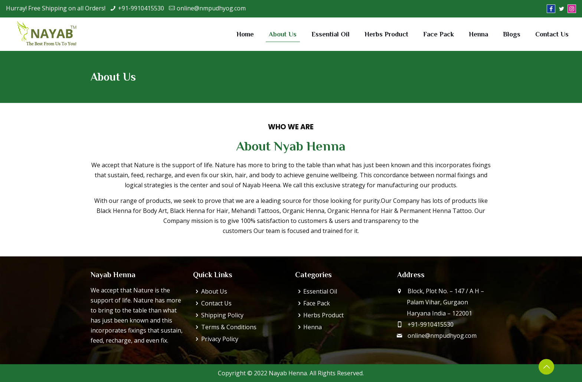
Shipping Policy (222, 315)
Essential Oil (320, 291)
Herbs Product (323, 315)
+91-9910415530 (141, 8)
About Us (214, 291)
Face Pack (316, 303)
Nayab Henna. (288, 373)
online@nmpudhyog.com (211, 8)
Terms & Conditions (228, 327)
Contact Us (216, 303)
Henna (312, 327)
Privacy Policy (219, 339)
